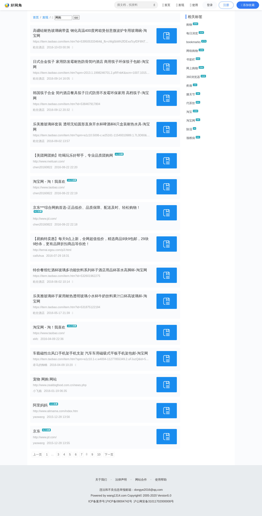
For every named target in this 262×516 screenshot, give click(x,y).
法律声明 (121, 479)
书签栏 (193, 59)
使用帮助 (161, 479)
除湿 (191, 129)
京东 (36, 431)
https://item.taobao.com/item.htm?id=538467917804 (66, 104)
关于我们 (101, 479)
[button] (248, 5)
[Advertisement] (209, 197)
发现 (45, 17)
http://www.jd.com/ (45, 218)
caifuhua (38, 255)
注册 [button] (226, 5)
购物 (192, 24)
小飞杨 (37, 390)
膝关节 (193, 94)
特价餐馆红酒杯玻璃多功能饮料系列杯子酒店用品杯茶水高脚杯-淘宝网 (90, 270)
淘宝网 (193, 120)
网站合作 (141, 479)
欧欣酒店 (39, 47)
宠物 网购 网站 (45, 379)
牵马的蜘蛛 (40, 364)
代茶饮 (193, 103)
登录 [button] (210, 5)
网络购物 (195, 50)
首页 (36, 17)
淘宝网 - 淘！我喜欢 (49, 182)
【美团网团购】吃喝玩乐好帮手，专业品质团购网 (73, 155)
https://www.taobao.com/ (49, 187)
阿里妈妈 (40, 405)
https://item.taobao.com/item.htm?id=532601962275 (66, 275)
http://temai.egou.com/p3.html (52, 249)
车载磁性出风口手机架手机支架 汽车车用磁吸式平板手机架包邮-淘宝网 (90, 353)
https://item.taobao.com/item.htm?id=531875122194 (66, 307)
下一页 (109, 454)
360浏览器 (196, 76)
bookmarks (196, 42)
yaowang (39, 416)
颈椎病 (193, 138)
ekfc (35, 338)
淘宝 (192, 111)
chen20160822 (42, 167)
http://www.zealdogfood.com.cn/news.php (59, 385)
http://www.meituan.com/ (49, 161)
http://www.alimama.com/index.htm (55, 411)
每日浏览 (195, 33)
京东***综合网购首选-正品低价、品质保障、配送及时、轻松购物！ (86, 207)
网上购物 (195, 68)
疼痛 (191, 85)
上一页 (37, 454)
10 (99, 454)
